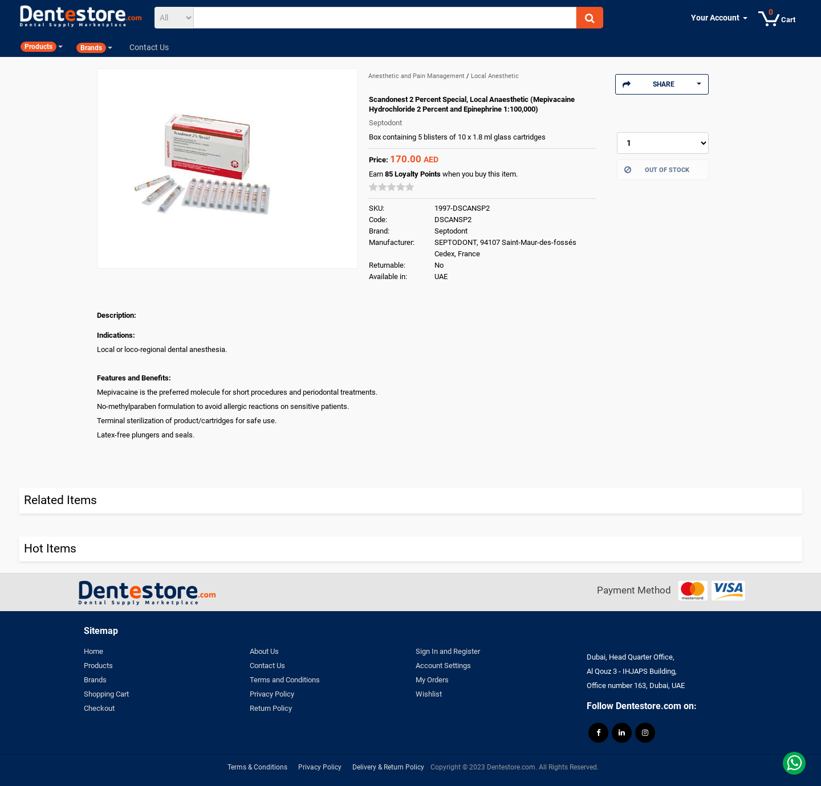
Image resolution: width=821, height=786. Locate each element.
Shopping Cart (106, 694)
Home (93, 651)
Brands (95, 680)
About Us (264, 651)
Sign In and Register (448, 651)
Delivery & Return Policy (388, 767)
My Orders (432, 680)
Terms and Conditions (285, 680)
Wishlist (429, 694)
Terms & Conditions (257, 767)
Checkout (99, 708)
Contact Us (267, 665)
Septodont (385, 122)
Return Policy (271, 708)
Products (98, 665)
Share (662, 84)
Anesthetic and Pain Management (417, 76)
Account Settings (443, 665)
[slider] (391, 186)
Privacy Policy (272, 694)
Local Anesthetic (495, 76)
